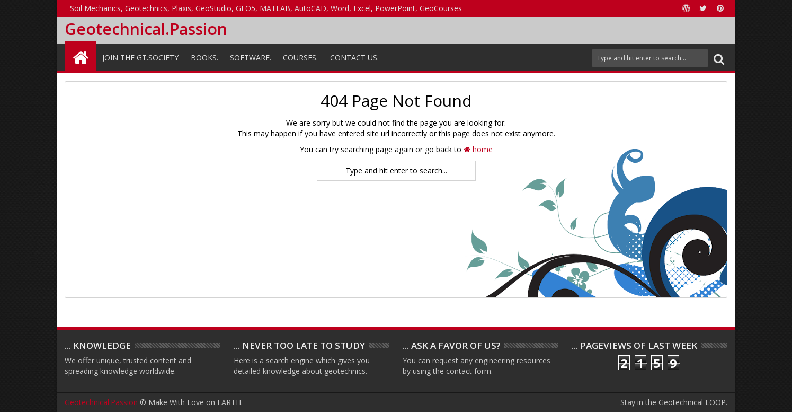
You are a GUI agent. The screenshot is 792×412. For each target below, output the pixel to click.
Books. (204, 57)
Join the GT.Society (140, 57)
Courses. (300, 57)
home (478, 149)
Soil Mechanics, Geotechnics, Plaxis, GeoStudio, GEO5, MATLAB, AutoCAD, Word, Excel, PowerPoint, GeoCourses (266, 8)
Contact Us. (354, 57)
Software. (250, 57)
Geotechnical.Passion (146, 29)
